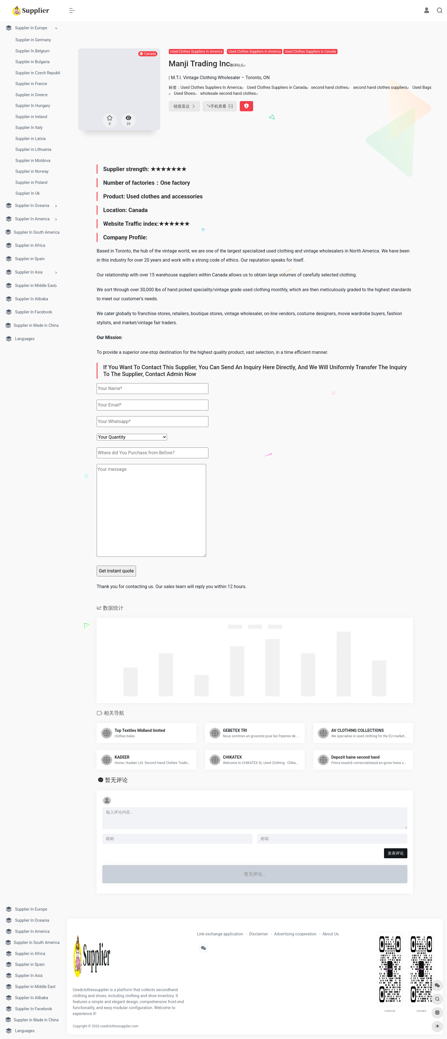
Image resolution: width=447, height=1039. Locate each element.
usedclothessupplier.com (119, 1026)
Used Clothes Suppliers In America (196, 52)
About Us (330, 934)
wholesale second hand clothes (228, 93)
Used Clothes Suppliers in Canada (310, 52)
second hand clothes (329, 87)
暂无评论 (116, 780)
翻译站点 (238, 65)
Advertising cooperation (295, 934)
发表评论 (396, 853)
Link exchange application (220, 934)
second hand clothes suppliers (380, 87)
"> (219, 106)
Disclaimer (258, 934)
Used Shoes (184, 93)
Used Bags (422, 87)
